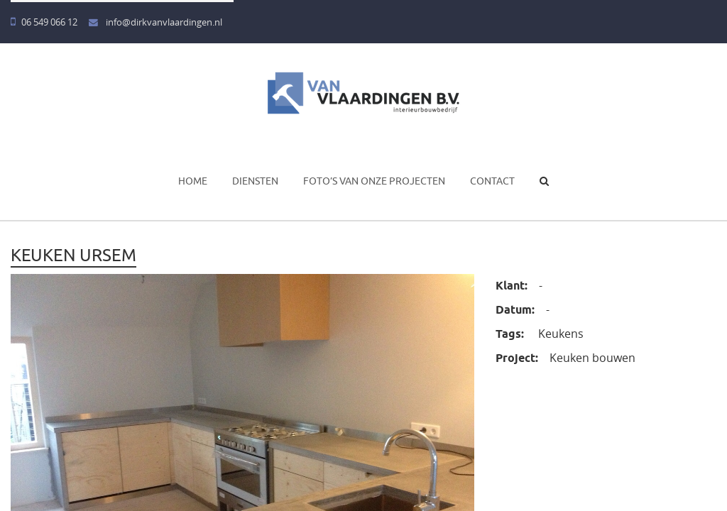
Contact (492, 181)
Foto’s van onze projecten (374, 181)
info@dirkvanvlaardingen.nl (155, 22)
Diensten (255, 181)
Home (192, 181)
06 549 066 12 (44, 22)
